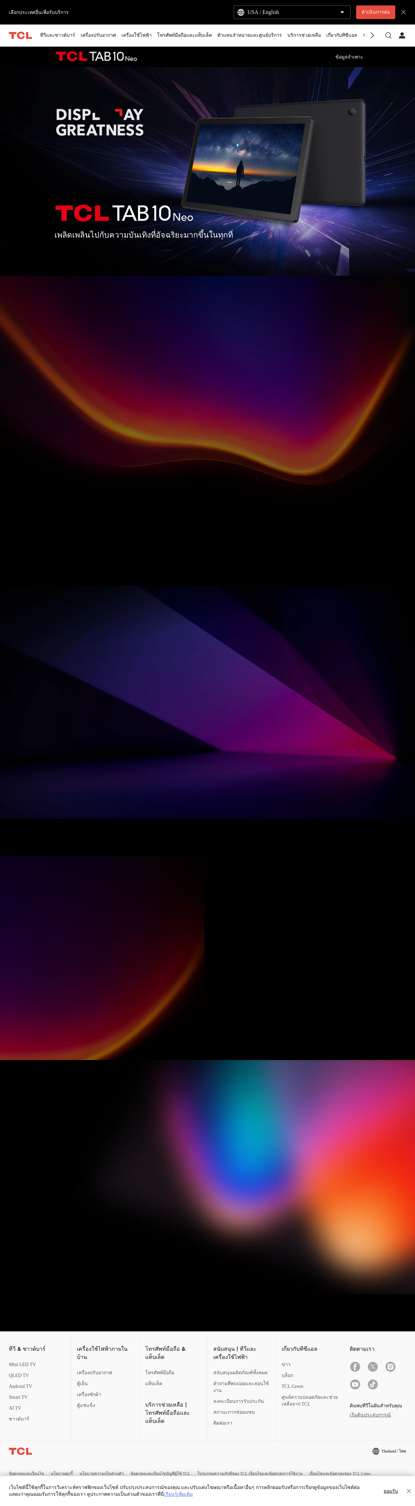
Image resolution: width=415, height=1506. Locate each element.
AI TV (15, 1408)
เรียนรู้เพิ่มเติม (178, 1494)
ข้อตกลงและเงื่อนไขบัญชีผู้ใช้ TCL (160, 1473)
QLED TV (19, 1375)
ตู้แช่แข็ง (86, 1405)
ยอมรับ (391, 1491)
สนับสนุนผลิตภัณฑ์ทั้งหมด (240, 1372)
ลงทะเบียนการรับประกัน (238, 1401)
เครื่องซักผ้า (89, 1394)
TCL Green (292, 1386)
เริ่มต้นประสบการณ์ (370, 1414)
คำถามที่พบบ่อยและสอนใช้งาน (241, 1387)
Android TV (20, 1386)
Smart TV (18, 1397)
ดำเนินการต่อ (376, 12)
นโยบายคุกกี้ (62, 1473)
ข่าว (286, 1364)
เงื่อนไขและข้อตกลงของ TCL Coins (339, 1473)
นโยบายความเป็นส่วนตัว (102, 1473)
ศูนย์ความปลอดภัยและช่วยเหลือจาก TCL (310, 1401)
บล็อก (287, 1375)
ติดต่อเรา (222, 1423)
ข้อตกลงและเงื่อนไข (26, 1473)
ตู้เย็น (82, 1383)
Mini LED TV (22, 1364)
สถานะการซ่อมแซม (234, 1412)
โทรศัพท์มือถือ (159, 1372)
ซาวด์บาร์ (19, 1419)
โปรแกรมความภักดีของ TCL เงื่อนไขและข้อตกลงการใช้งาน (249, 1473)
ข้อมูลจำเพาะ (349, 57)
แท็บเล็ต (153, 1383)
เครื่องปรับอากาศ (94, 1372)
